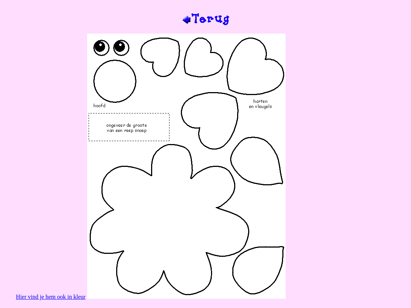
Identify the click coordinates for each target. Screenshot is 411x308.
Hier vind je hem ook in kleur (50, 297)
